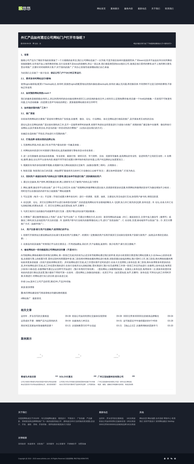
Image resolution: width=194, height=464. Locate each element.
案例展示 (115, 8)
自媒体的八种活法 (80, 321)
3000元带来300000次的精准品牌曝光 (141, 316)
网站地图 (151, 418)
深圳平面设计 (149, 421)
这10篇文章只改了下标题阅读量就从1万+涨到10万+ (153, 43)
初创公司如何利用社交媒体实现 (112, 421)
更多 (69, 424)
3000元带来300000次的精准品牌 (113, 424)
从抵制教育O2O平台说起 (84, 325)
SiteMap (170, 421)
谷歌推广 (41, 444)
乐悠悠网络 (69, 459)
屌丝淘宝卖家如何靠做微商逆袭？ (37, 325)
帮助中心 (167, 418)
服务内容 (128, 8)
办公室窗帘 (60, 444)
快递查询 (31, 444)
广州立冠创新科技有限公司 (111, 377)
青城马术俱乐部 (28, 377)
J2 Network (29, 8)
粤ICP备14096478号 (81, 459)
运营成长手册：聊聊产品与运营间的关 (39, 321)
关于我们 (155, 8)
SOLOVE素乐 (66, 377)
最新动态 (142, 8)
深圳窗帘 (50, 444)
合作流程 (159, 418)
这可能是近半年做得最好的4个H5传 (140, 321)
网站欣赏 (143, 418)
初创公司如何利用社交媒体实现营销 (89, 316)
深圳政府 (22, 444)
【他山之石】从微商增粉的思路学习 (140, 325)
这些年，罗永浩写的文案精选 (35, 316)
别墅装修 (82, 444)
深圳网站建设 (161, 421)
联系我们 (169, 8)
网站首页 (101, 8)
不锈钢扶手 (72, 444)
